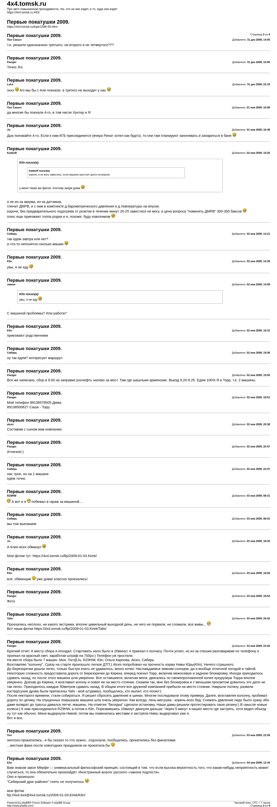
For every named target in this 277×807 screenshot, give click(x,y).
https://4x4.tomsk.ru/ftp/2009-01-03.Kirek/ (65, 556)
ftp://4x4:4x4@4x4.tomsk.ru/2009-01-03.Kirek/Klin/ (46, 795)
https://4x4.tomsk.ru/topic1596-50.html (32, 26)
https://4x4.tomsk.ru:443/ (23, 12)
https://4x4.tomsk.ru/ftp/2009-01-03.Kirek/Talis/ (70, 629)
